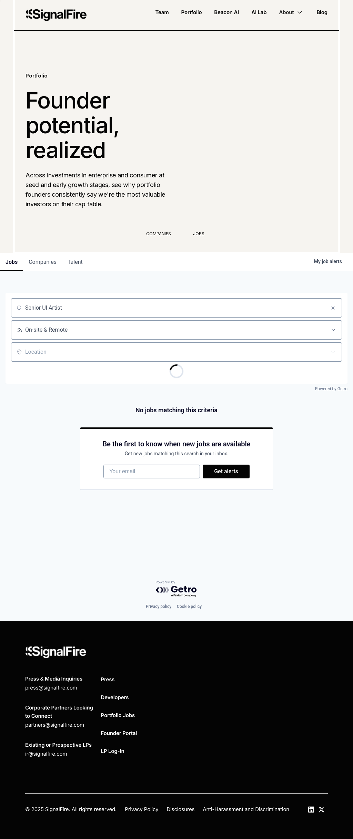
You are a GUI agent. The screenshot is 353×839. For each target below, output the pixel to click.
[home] (56, 15)
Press (108, 679)
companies (43, 262)
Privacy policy (158, 606)
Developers (115, 697)
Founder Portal (119, 733)
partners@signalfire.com (54, 725)
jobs (12, 262)
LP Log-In (112, 751)
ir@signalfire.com (46, 753)
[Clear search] (333, 307)
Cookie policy (189, 606)
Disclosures (180, 809)
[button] (291, 12)
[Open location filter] (333, 352)
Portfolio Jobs (118, 715)
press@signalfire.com (51, 687)
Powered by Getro (331, 388)
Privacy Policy (141, 809)
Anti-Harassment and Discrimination (246, 809)
